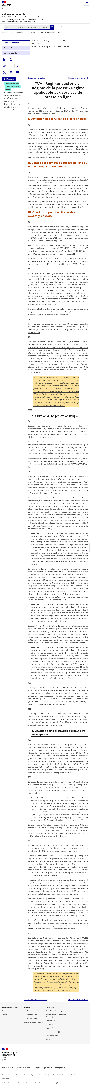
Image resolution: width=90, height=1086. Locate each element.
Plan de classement (17, 33)
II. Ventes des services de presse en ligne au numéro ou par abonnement (13, 96)
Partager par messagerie (17, 72)
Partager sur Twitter (4, 72)
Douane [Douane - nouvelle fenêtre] (48, 1024)
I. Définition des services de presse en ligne (13, 86)
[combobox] (27, 27)
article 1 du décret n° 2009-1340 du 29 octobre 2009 (58, 181)
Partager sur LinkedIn (11, 72)
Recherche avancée (70, 26)
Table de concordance (31, 1015)
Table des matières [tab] (11, 42)
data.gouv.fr (60, 1067)
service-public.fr (23, 1067)
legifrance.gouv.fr (42, 1067)
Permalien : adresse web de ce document (4, 66)
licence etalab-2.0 (49, 1083)
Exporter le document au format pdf (4, 59)
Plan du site (43, 1075)
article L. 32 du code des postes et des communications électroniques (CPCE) (58, 755)
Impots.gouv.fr (51, 1036)
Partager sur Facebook (16, 66)
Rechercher (52, 27)
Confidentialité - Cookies (59, 1075)
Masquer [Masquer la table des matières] (10, 79)
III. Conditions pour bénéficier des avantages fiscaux (12, 107)
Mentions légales (30, 1075)
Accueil (4, 33)
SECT (35, 33)
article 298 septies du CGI (58, 772)
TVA (28, 33)
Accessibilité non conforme (11, 1075)
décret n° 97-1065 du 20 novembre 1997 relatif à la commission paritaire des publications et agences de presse (58, 238)
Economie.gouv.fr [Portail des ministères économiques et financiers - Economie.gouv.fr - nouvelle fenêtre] (52, 1032)
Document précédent (37, 78)
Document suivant (77, 78)
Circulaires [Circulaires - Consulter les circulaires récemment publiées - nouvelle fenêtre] (49, 1021)
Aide (3, 1011)
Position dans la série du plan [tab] (15, 48)
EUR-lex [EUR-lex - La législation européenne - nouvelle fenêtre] (48, 1028)
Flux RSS (26, 1011)
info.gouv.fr (7, 1067)
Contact (5, 1015)
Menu (86, 3)
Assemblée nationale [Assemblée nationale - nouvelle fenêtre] (53, 1011)
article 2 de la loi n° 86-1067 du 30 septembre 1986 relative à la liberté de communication (58, 765)
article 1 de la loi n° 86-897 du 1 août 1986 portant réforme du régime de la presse (58, 134)
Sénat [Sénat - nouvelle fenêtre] (48, 1039)
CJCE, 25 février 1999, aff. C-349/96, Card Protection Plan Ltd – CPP (56, 989)
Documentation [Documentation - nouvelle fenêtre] (29, 1018)
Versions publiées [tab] (10, 53)
